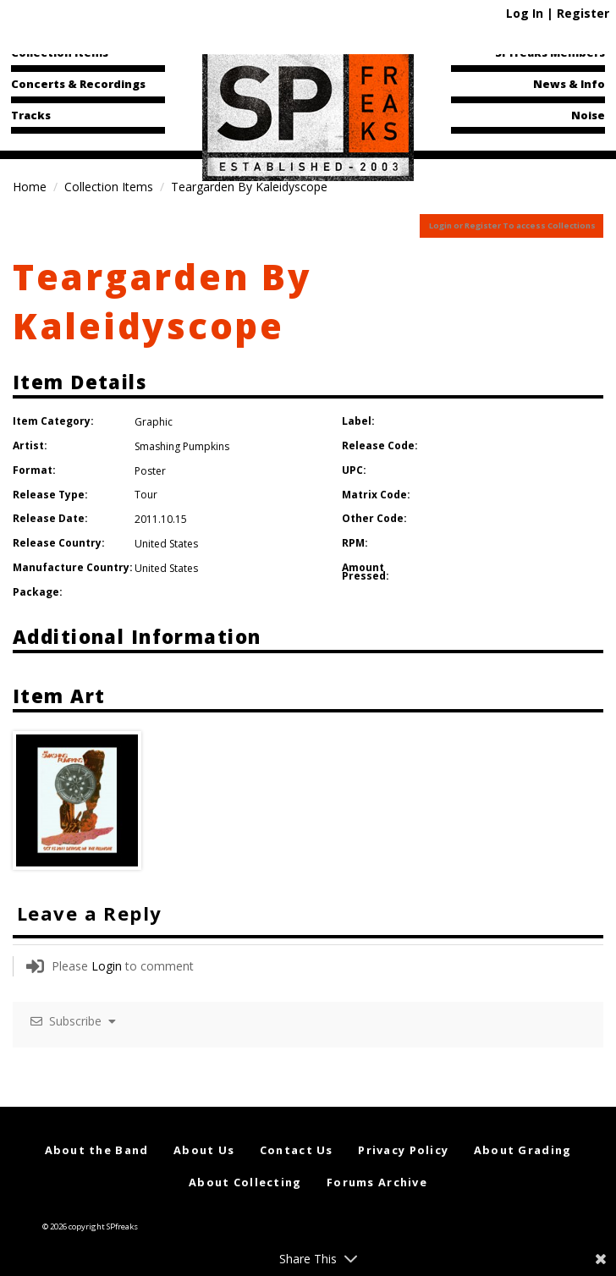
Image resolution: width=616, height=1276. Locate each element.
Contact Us (296, 1150)
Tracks (31, 115)
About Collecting (245, 1182)
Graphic (154, 422)
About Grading (523, 1150)
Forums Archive (377, 1182)
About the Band (97, 1150)
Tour (146, 494)
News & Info (569, 83)
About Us (203, 1150)
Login (106, 966)
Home (30, 187)
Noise (588, 115)
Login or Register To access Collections (512, 225)
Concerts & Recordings (78, 83)
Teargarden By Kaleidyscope (162, 301)
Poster (150, 471)
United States (166, 543)
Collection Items (59, 52)
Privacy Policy (403, 1150)
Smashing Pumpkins (182, 446)
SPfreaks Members (550, 52)
